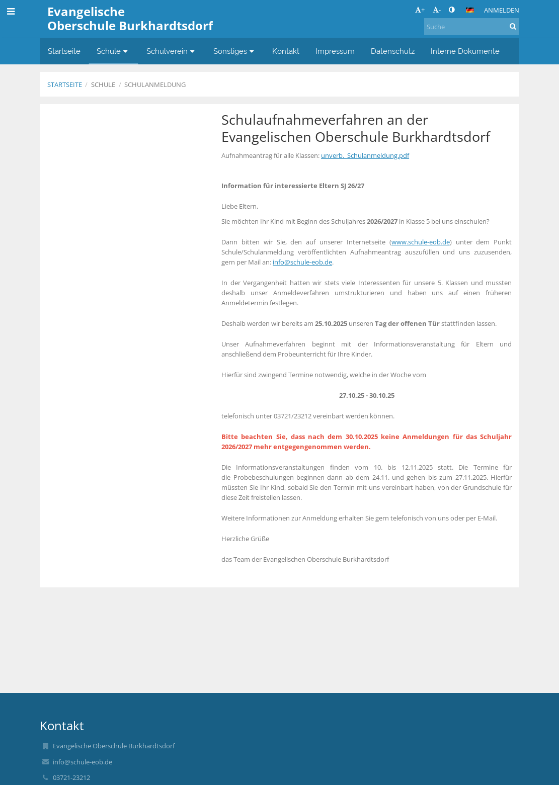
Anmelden (501, 10)
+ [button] (420, 9)
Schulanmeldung (155, 84)
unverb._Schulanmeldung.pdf (365, 155)
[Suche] (471, 27)
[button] (469, 10)
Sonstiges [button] (235, 51)
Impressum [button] (335, 51)
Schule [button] (113, 51)
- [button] (437, 9)
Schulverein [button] (171, 51)
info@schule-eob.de (302, 262)
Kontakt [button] (285, 51)
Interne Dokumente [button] (465, 51)
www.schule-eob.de (420, 241)
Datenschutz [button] (393, 51)
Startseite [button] (64, 51)
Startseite (64, 84)
